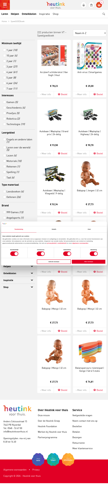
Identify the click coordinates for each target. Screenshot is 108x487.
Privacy (36, 469)
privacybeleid (51, 243)
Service (77, 410)
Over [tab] (89, 229)
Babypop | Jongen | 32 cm (89, 190)
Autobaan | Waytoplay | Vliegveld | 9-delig (54, 192)
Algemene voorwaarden (15, 469)
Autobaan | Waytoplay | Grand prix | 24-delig (54, 133)
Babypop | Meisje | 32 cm (54, 308)
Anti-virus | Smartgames (89, 72)
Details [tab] (54, 229)
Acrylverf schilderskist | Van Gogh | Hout (54, 74)
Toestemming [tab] (18, 229)
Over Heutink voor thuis (53, 410)
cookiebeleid (62, 243)
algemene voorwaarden (80, 243)
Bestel (62, 94)
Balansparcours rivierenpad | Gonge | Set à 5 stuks (89, 369)
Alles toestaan (88, 261)
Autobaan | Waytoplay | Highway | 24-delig (89, 133)
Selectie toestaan (54, 261)
